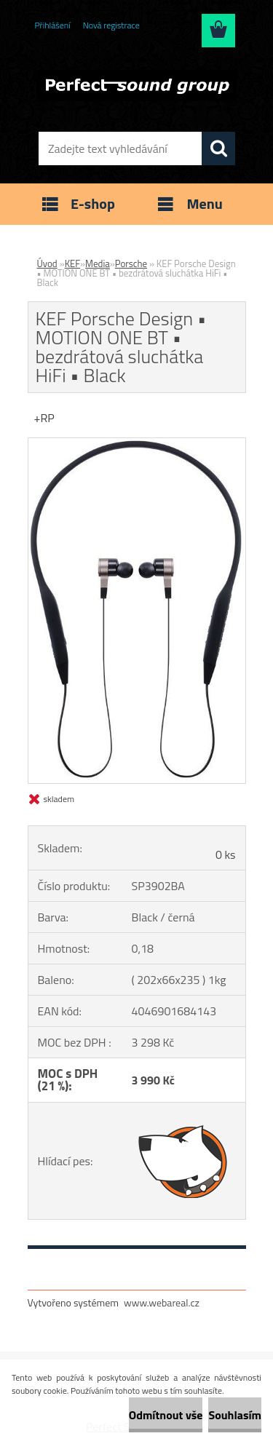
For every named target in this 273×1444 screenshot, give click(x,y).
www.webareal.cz (161, 1302)
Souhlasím (234, 1415)
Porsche (131, 263)
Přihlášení (53, 25)
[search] (218, 148)
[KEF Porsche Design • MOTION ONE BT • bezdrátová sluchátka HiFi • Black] (136, 444)
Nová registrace (111, 25)
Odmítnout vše (166, 1415)
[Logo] (136, 85)
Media (97, 263)
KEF (72, 263)
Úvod (47, 263)
